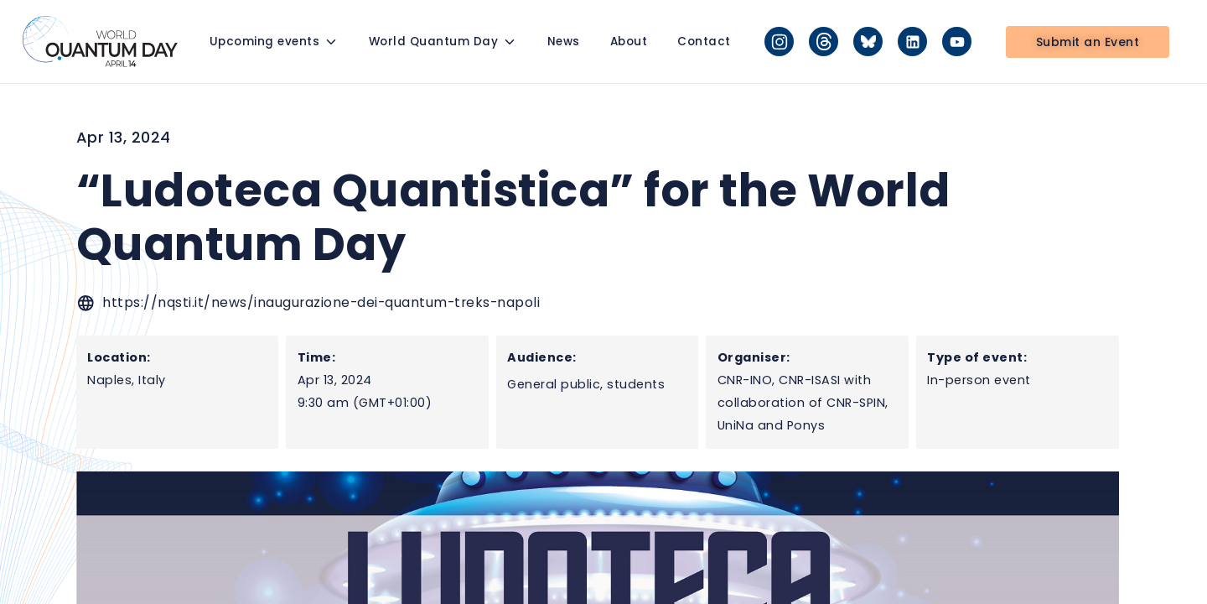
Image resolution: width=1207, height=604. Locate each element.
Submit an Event (1088, 42)
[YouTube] (956, 41)
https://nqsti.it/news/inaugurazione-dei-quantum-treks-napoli (321, 303)
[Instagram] (779, 41)
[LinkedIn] (912, 41)
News (563, 41)
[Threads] (823, 41)
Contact (704, 41)
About (629, 41)
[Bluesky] (868, 41)
